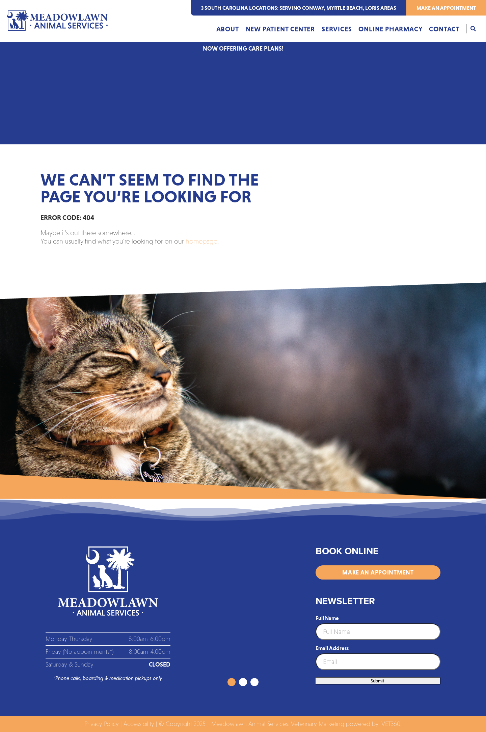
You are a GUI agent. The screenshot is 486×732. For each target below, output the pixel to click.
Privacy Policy (101, 724)
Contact (444, 29)
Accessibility (139, 724)
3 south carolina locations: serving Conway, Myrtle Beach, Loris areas (298, 8)
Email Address (332, 648)
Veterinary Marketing (317, 724)
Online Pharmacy (390, 29)
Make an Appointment (446, 8)
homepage (201, 241)
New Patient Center (280, 29)
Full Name (327, 618)
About (227, 29)
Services (337, 29)
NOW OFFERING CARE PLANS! (243, 48)
